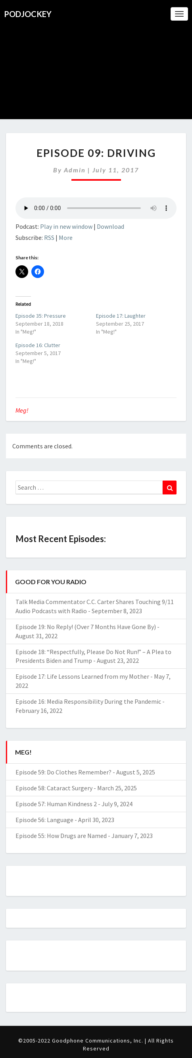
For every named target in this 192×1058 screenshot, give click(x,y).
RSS (49, 237)
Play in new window (66, 226)
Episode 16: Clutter (37, 345)
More (66, 237)
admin (75, 170)
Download (110, 226)
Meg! (22, 410)
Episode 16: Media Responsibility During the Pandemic (88, 701)
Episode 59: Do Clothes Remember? (63, 772)
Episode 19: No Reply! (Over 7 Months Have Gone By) (85, 627)
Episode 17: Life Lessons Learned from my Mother (82, 676)
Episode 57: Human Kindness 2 (56, 804)
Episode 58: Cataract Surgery (53, 788)
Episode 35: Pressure (40, 315)
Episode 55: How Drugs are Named (61, 836)
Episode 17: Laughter (121, 315)
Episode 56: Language (44, 820)
